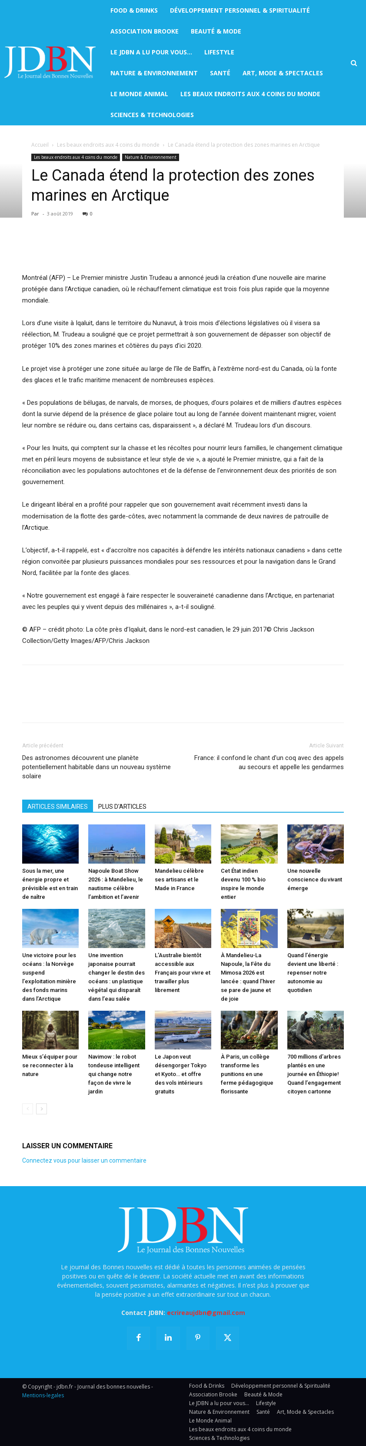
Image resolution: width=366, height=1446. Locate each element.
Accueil (40, 144)
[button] (354, 63)
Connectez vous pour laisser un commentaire (84, 1160)
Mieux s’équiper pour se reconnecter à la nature (49, 1065)
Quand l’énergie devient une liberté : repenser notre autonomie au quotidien (312, 972)
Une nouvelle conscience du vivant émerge (314, 879)
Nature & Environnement (150, 157)
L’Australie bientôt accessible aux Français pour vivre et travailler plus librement (182, 972)
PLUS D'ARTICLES (122, 806)
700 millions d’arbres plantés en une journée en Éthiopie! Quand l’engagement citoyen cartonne (314, 1074)
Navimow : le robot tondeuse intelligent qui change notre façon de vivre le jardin (114, 1074)
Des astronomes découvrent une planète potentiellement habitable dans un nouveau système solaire (96, 767)
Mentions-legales (43, 1395)
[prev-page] (27, 1108)
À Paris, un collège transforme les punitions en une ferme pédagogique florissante (247, 1074)
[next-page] (41, 1108)
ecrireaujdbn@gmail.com (206, 1312)
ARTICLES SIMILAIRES (57, 806)
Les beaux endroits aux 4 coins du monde (108, 144)
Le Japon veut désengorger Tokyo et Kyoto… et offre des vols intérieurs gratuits (180, 1074)
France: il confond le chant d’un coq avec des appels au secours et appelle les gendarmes (269, 762)
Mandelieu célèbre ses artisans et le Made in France (179, 879)
